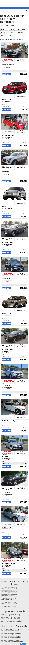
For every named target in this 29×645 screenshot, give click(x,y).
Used (12, 29)
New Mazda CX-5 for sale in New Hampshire (10, 614)
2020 (18, 29)
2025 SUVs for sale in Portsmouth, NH (9, 591)
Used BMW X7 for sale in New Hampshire (10, 638)
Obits (27, 8)
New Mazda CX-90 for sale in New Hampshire (10, 618)
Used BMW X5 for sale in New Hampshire (10, 632)
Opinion (23, 8)
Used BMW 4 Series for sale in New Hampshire (11, 637)
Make (24, 29)
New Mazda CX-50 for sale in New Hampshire (10, 615)
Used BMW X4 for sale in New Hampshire (10, 640)
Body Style (4, 32)
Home (2, 8)
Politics (9, 8)
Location (12, 32)
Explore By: (4, 29)
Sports (19, 8)
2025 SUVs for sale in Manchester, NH (9, 594)
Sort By (12, 35)
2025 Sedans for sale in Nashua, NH (8, 595)
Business (14, 8)
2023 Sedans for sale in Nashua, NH (8, 602)
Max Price (4, 35)
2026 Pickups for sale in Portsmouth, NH (9, 590)
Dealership (21, 32)
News (5, 8)
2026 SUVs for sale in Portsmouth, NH (9, 587)
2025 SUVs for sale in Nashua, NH (8, 592)
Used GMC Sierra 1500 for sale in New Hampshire (11, 629)
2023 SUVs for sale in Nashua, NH (8, 601)
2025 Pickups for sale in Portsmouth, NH (9, 596)
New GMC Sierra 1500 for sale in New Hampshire (11, 619)
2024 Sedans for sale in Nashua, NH (8, 599)
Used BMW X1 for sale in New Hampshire (10, 634)
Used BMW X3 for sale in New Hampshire (10, 630)
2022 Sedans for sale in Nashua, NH (8, 606)
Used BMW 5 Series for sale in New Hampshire (11, 636)
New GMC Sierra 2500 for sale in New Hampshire (11, 621)
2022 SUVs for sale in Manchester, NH (9, 603)
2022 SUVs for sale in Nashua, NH (8, 605)
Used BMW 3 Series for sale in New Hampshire (11, 633)
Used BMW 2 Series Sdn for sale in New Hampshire (12, 641)
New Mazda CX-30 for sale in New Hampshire (10, 617)
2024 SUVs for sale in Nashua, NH (8, 598)
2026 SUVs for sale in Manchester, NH (9, 588)
